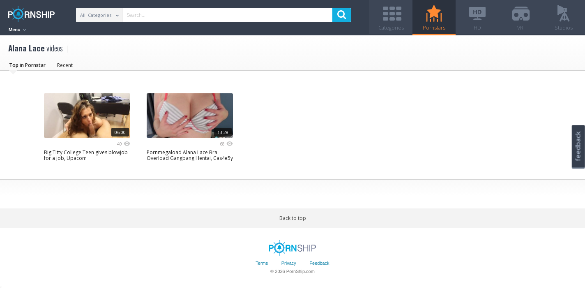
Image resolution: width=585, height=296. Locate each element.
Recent (65, 67)
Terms (262, 266)
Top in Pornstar (27, 67)
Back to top (292, 220)
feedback (578, 146)
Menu (17, 29)
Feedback (319, 266)
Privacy (288, 266)
